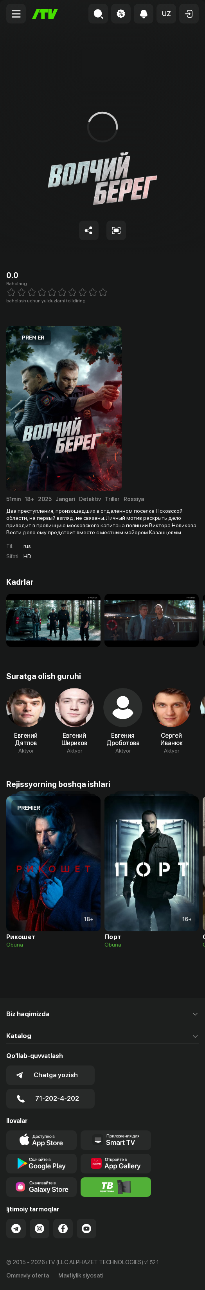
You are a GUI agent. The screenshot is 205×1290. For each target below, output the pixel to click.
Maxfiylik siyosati (80, 1275)
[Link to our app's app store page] (41, 1140)
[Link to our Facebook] (63, 1228)
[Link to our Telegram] (16, 1228)
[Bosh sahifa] (45, 13)
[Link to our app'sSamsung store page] (41, 1187)
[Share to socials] (89, 230)
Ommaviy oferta (27, 1275)
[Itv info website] (116, 1187)
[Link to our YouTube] (86, 1228)
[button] (166, 13)
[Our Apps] (116, 1140)
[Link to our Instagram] (39, 1228)
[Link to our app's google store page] (41, 1163)
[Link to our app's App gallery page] (116, 1163)
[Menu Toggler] (16, 13)
